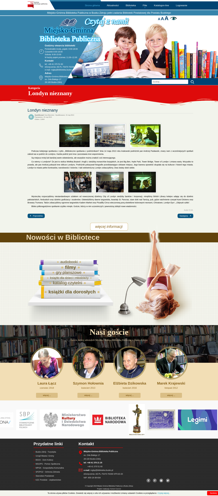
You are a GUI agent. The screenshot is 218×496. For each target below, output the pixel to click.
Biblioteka (131, 5)
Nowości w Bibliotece (63, 237)
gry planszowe (68, 272)
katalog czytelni (67, 282)
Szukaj (192, 82)
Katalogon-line (161, 5)
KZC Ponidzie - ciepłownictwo (48, 480)
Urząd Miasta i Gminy (45, 456)
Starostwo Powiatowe (45, 476)
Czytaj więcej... (164, 493)
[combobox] (170, 81)
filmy (70, 267)
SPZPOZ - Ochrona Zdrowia (48, 472)
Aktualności (113, 5)
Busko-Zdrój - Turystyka (46, 452)
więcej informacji (109, 227)
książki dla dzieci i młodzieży (69, 278)
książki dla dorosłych (72, 291)
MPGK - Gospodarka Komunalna (50, 468)
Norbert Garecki (115, 489)
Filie (145, 5)
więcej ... (47, 395)
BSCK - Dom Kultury (44, 460)
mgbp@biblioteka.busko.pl (62, 70)
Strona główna (92, 5)
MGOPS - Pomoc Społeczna (48, 464)
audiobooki (69, 262)
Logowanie (181, 5)
